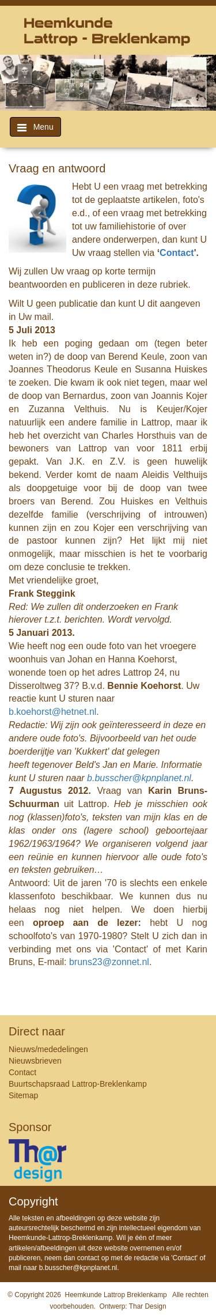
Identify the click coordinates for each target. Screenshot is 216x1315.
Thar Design (147, 1306)
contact (88, 1258)
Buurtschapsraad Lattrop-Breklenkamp (78, 1083)
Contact (177, 253)
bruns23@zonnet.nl (109, 962)
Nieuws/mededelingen (48, 1049)
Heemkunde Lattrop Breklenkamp (116, 1295)
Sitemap (23, 1095)
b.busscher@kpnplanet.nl (78, 1268)
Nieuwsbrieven (35, 1060)
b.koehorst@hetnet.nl (52, 712)
